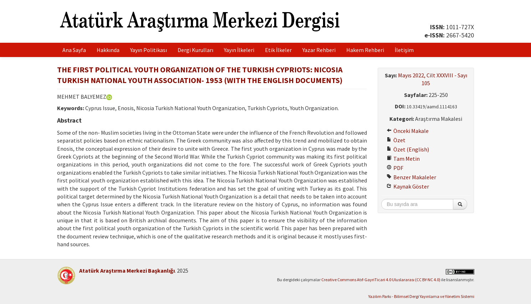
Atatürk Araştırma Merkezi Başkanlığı (127, 270)
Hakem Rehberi (365, 49)
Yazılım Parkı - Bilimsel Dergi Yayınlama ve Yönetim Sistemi (421, 296)
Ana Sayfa (74, 49)
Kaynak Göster (408, 186)
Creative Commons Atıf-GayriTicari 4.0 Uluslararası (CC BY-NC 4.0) (380, 279)
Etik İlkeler (278, 49)
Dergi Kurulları (195, 49)
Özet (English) (408, 149)
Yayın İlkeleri (239, 49)
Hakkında (108, 49)
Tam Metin (403, 158)
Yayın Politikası (148, 49)
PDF (395, 167)
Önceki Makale (408, 130)
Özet (396, 140)
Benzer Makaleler (411, 177)
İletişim (404, 49)
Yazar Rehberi (319, 49)
